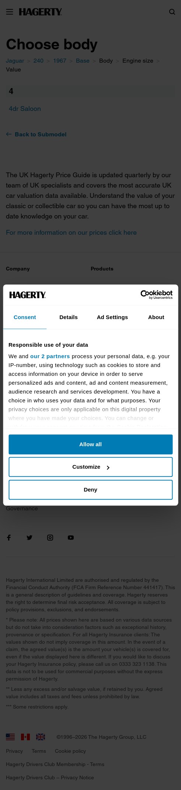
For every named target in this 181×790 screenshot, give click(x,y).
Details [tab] (68, 317)
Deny (90, 489)
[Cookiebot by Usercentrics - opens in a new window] (140, 295)
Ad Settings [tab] (112, 317)
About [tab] (156, 317)
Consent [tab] (25, 317)
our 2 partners (50, 356)
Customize (90, 467)
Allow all (90, 444)
